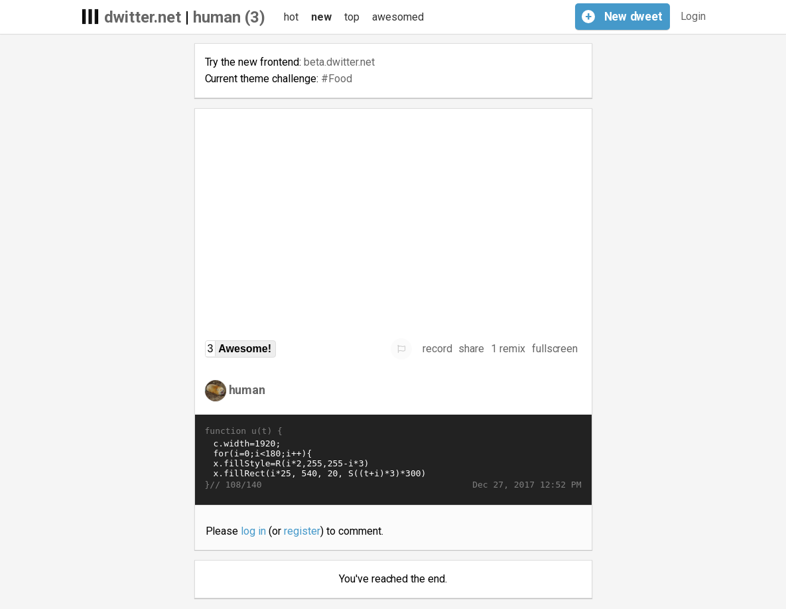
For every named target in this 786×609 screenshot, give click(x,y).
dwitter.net (143, 17)
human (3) (229, 17)
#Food (336, 78)
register (302, 531)
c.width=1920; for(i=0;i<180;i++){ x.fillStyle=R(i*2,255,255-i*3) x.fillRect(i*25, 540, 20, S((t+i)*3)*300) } (393, 458)
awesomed (398, 17)
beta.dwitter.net (339, 62)
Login (693, 16)
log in (253, 531)
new (321, 17)
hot (291, 17)
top (352, 17)
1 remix (508, 348)
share (471, 348)
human (247, 390)
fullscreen (555, 348)
